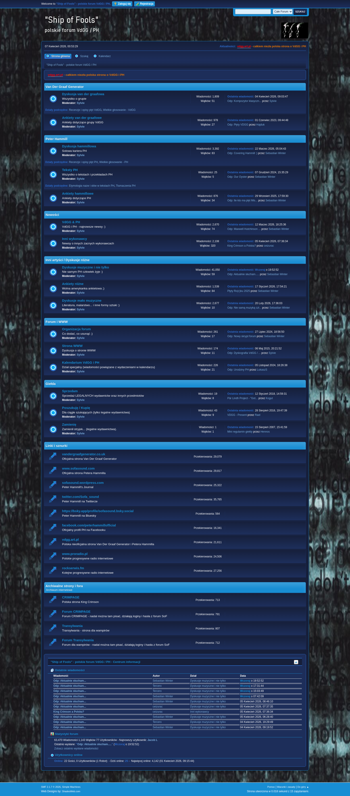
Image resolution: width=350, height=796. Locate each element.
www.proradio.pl (75, 554)
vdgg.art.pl (244, 46)
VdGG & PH (71, 222)
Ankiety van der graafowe (82, 118)
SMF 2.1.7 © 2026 (51, 787)
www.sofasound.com (78, 468)
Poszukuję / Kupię (76, 408)
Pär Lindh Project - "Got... (242, 398)
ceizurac (269, 245)
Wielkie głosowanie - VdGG (119, 109)
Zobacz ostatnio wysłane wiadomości (76, 748)
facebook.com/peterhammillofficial (89, 525)
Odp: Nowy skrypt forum (241, 336)
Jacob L (153, 740)
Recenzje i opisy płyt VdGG (85, 109)
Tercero (157, 685)
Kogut (269, 398)
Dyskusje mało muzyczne (82, 300)
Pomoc (271, 787)
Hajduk (260, 124)
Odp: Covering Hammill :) (242, 153)
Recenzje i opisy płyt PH (83, 162)
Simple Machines (71, 787)
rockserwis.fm (73, 568)
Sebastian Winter (275, 153)
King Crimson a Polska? (241, 245)
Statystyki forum (64, 734)
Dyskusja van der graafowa (83, 94)
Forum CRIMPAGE (76, 611)
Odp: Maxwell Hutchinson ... (243, 229)
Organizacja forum (76, 329)
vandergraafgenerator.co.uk (83, 454)
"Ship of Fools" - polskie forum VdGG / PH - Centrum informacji (95, 662)
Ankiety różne (72, 284)
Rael (257, 415)
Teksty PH (70, 170)
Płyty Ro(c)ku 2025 (238, 291)
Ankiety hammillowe (78, 193)
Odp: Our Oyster (237, 176)
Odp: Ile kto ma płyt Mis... (242, 200)
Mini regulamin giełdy (239, 431)
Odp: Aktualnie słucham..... (243, 274)
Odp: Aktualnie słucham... (69, 680)
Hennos (265, 431)
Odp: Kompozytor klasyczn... (244, 101)
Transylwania (72, 626)
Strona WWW (72, 346)
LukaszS (262, 369)
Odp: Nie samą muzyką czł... (244, 307)
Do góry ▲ (303, 787)
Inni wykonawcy (74, 239)
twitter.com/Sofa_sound (80, 497)
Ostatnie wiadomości (67, 670)
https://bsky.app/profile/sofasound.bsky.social (97, 511)
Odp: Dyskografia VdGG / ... (243, 353)
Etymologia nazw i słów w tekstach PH (92, 185)
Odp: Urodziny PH (238, 369)
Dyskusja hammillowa (79, 146)
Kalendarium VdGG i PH (80, 362)
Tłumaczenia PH (125, 185)
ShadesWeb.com (71, 791)
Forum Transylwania (78, 640)
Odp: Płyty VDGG (237, 124)
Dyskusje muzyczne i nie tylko (85, 267)
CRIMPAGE (70, 597)
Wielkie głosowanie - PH (113, 162)
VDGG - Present (237, 415)
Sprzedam (70, 391)
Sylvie (81, 103)
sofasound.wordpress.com (83, 483)
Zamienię (69, 424)
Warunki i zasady (286, 787)
